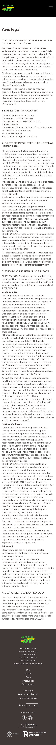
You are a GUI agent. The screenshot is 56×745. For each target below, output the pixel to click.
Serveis (28, 673)
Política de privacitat (28, 694)
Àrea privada (28, 684)
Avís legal (28, 691)
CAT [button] (31, 705)
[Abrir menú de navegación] (51, 8)
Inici (28, 670)
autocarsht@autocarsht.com (23, 136)
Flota (28, 677)
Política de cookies (28, 698)
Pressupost (28, 681)
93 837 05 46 (30, 657)
